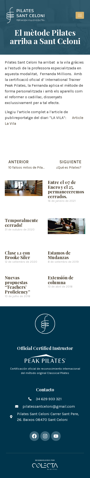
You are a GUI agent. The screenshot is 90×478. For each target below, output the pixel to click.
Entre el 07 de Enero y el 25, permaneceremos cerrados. (66, 189)
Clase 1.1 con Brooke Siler (17, 255)
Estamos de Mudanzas (59, 255)
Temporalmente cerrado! (21, 222)
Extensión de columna (60, 280)
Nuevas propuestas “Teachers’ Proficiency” (17, 285)
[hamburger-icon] (80, 15)
